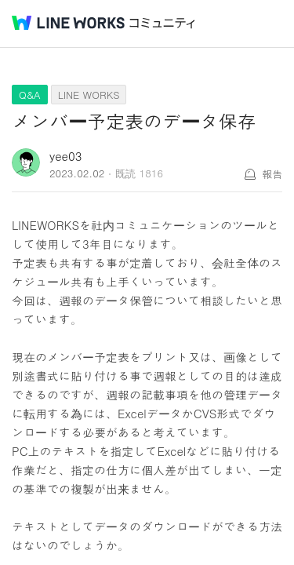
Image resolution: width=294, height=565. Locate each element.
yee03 (65, 156)
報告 (272, 173)
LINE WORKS (89, 94)
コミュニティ (162, 23)
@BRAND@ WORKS (68, 23)
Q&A (30, 94)
